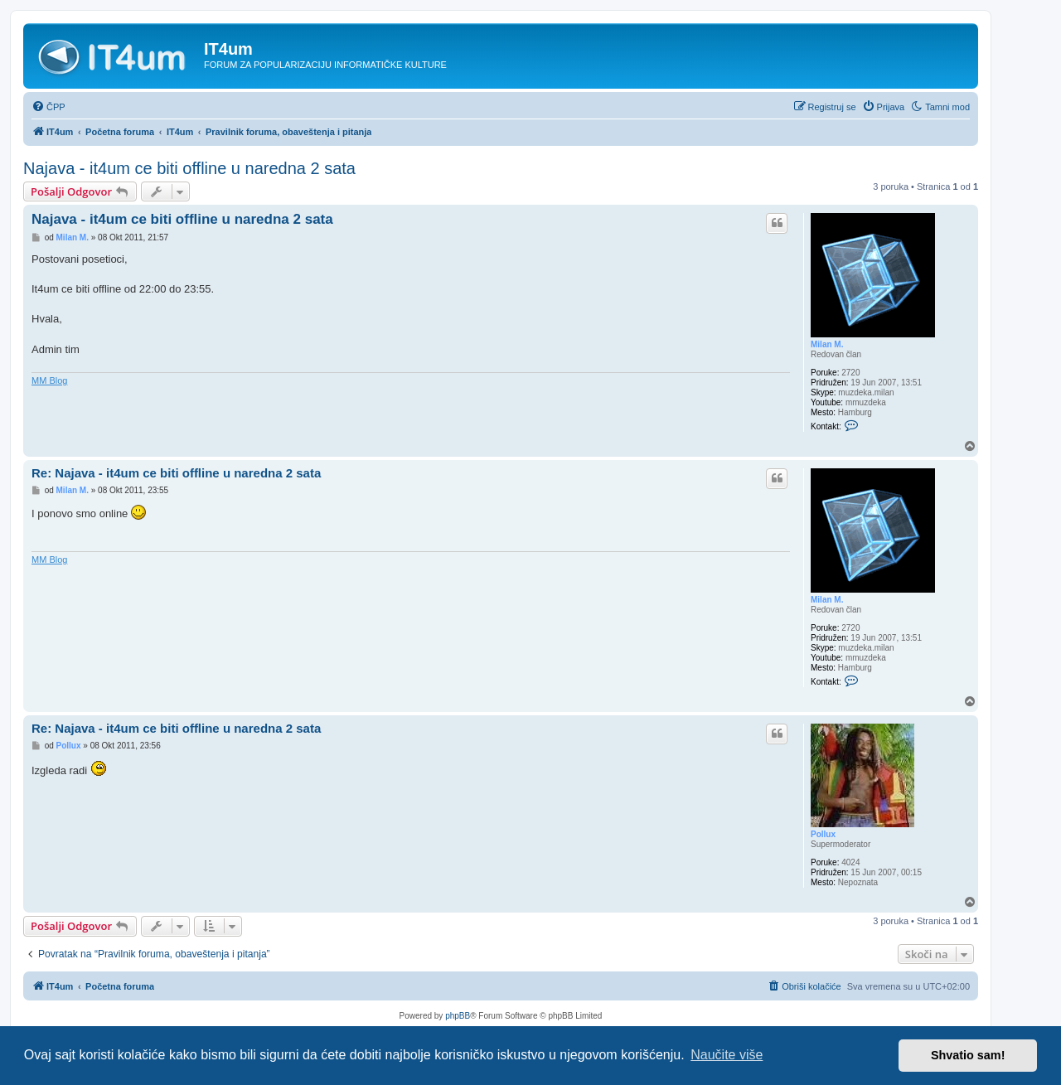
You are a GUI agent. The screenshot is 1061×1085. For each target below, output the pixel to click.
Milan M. (827, 344)
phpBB (457, 1015)
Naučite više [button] (726, 1055)
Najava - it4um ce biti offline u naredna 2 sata (189, 168)
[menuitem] (48, 107)
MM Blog (49, 380)
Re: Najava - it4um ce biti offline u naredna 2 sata (176, 473)
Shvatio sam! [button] (968, 1055)
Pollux (823, 834)
